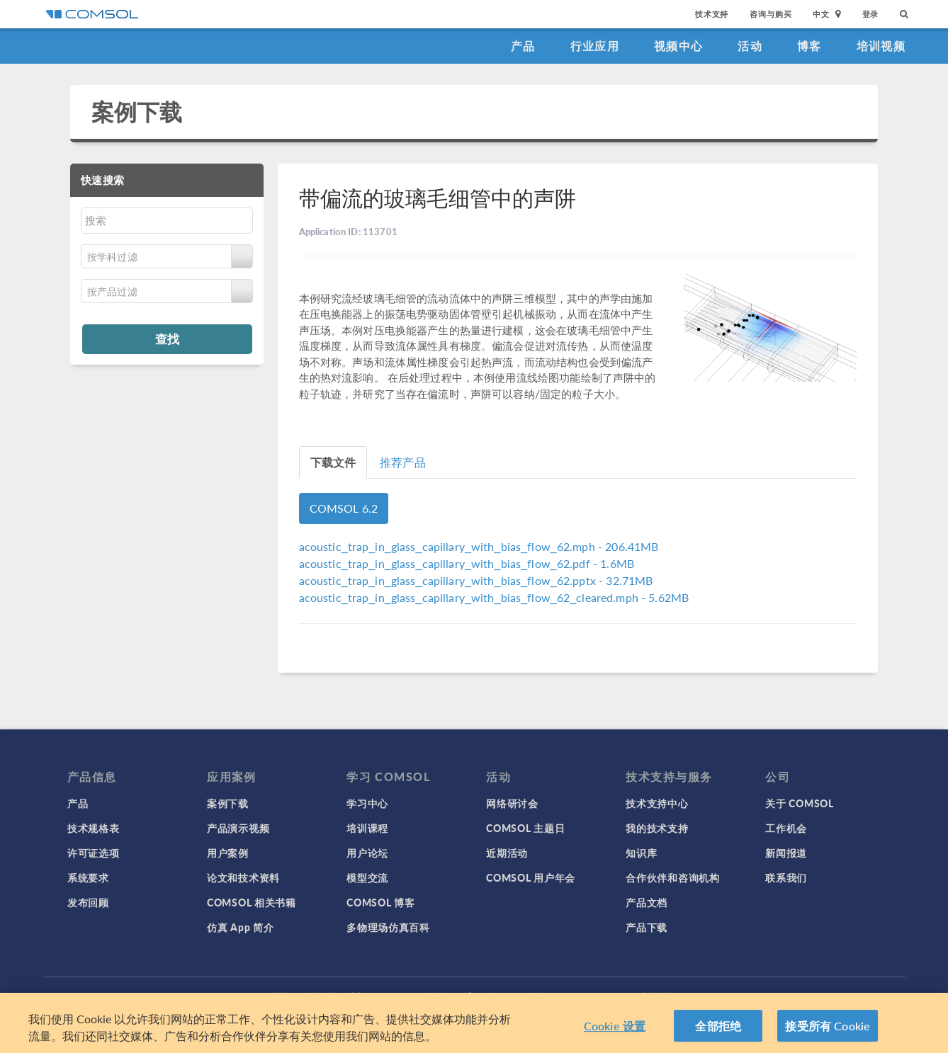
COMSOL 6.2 (344, 508)
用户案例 (228, 853)
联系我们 (786, 877)
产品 (523, 46)
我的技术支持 (657, 828)
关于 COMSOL (799, 803)
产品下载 (646, 927)
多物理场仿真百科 (388, 927)
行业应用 (594, 46)
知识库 (641, 853)
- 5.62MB (494, 597)
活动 (750, 46)
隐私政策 (319, 996)
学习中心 (367, 803)
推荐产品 (403, 462)
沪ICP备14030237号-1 (508, 996)
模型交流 (367, 877)
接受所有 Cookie (827, 1031)
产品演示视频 (238, 828)
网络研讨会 (512, 803)
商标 (357, 996)
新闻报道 (786, 853)
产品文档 (646, 902)
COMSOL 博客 (380, 902)
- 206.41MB (479, 546)
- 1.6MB (467, 563)
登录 (870, 13)
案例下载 (137, 111)
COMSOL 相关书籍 (251, 902)
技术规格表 (93, 828)
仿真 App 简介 (240, 927)
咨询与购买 (770, 13)
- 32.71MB (476, 580)
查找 (167, 338)
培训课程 (367, 828)
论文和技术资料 (243, 877)
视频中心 (678, 46)
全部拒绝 (718, 1031)
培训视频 (881, 46)
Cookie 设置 (614, 1031)
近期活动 (507, 853)
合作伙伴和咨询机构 (672, 877)
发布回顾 (88, 902)
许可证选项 (93, 853)
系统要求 (88, 877)
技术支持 (711, 13)
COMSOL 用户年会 (530, 877)
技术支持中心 (657, 803)
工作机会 (786, 828)
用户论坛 (367, 853)
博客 (809, 46)
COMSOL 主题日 (525, 828)
